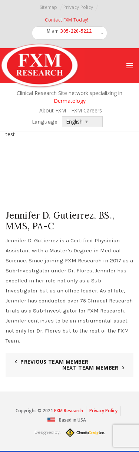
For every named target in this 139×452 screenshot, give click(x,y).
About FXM (52, 110)
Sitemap (48, 7)
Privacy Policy (78, 7)
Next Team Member (90, 367)
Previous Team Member (54, 361)
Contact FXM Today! (66, 20)
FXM (58, 410)
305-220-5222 (76, 31)
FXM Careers (87, 110)
